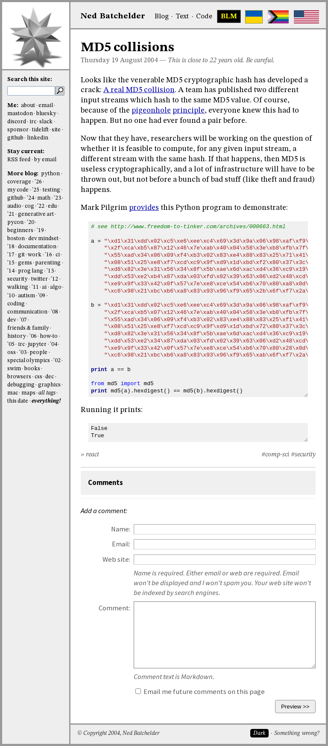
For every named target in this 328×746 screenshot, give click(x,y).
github (15, 138)
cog (29, 206)
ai (44, 287)
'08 (54, 312)
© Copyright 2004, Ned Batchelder (118, 733)
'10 (11, 296)
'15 (11, 263)
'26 (38, 182)
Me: (13, 105)
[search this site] (31, 91)
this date (17, 401)
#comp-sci (275, 454)
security (17, 279)
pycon (15, 222)
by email (45, 160)
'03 (22, 352)
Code (204, 16)
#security (303, 454)
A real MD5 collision (139, 90)
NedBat (113, 16)
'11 (35, 287)
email (45, 105)
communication (27, 312)
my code (18, 190)
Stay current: (25, 151)
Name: (120, 529)
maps (28, 393)
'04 (53, 344)
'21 (11, 214)
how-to (49, 336)
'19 (40, 230)
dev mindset (43, 238)
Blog (162, 16)
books (32, 369)
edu (52, 206)
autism (26, 296)
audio (14, 206)
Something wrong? (296, 733)
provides (144, 208)
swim (14, 369)
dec (49, 377)
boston (16, 238)
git (21, 255)
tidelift (40, 130)
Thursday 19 (99, 60)
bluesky (46, 113)
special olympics (28, 360)
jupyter (37, 344)
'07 (23, 320)
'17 (11, 255)
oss (11, 352)
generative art (36, 214)
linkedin (37, 138)
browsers (19, 377)
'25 (35, 190)
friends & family (28, 328)
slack (46, 122)
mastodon (20, 113)
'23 (57, 198)
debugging (21, 385)
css (38, 377)
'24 (30, 198)
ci (58, 255)
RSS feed (18, 160)
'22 (40, 206)
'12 (54, 279)
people (38, 352)
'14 (11, 271)
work (34, 255)
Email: (121, 544)
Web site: (116, 559)
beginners (20, 230)
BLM (229, 16)
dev (11, 320)
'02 (57, 360)
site (56, 130)
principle (189, 110)
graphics (49, 385)
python (50, 174)
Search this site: (29, 79)
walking (17, 287)
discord (16, 122)
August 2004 (139, 60)
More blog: (23, 174)
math (43, 198)
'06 (33, 336)
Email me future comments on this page (200, 691)
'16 (48, 255)
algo (56, 287)
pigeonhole (151, 110)
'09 (41, 296)
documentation (37, 247)
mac (12, 393)
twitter (39, 279)
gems (25, 263)
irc (32, 122)
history (16, 336)
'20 (30, 222)
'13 (50, 271)
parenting (48, 263)
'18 (11, 247)
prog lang (30, 271)
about (28, 105)
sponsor (18, 130)
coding (16, 304)
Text (182, 16)
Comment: (114, 608)
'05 (11, 344)
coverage (19, 182)
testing (51, 190)
